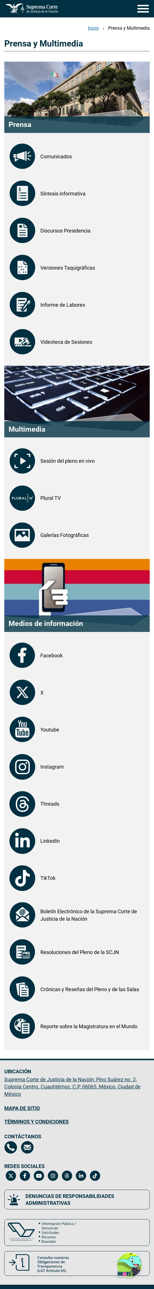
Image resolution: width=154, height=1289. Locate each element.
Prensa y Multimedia (129, 28)
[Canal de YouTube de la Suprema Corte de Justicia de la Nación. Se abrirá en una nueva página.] (38, 1176)
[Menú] (142, 8)
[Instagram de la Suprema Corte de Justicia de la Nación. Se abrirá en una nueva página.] (52, 1176)
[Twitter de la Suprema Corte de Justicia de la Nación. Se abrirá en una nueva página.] (10, 1176)
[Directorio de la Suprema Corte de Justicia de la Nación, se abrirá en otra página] (10, 1147)
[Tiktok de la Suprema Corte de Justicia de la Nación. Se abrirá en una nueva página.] (94, 1176)
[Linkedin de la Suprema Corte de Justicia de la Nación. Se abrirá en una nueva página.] (80, 1176)
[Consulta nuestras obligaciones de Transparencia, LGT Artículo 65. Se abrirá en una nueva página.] (77, 1263)
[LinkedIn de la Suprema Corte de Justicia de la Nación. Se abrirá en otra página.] (77, 841)
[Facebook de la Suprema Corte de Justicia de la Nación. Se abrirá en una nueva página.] (24, 1176)
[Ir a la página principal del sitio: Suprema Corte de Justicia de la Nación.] (31, 8)
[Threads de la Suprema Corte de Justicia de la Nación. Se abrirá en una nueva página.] (66, 1176)
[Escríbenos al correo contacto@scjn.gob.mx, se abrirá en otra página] (27, 1147)
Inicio (93, 28)
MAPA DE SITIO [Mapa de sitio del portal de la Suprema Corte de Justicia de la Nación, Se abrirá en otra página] (22, 1108)
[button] (129, 1264)
